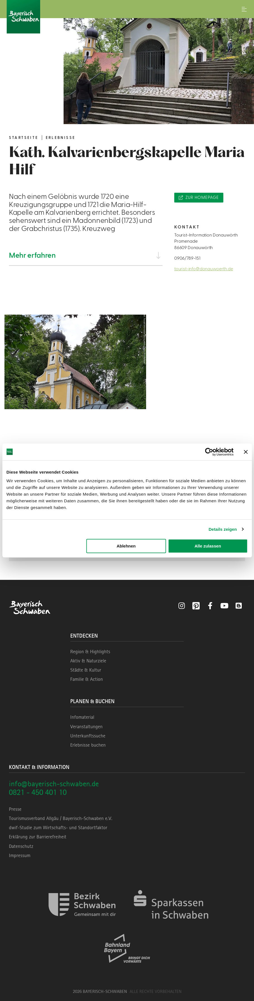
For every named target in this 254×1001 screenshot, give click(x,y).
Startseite (23, 138)
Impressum (19, 855)
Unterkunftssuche (87, 736)
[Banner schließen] (246, 452)
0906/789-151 (187, 258)
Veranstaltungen (86, 726)
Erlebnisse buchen (88, 745)
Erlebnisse (60, 138)
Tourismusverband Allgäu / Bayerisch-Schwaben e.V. (60, 818)
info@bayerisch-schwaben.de (54, 783)
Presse (15, 809)
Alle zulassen (208, 546)
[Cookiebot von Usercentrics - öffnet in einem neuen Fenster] (209, 452)
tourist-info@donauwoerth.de (203, 269)
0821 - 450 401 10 (38, 792)
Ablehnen (126, 546)
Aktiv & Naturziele (88, 661)
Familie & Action (86, 679)
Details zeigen (223, 529)
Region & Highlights (90, 651)
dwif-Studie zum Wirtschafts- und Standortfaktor (58, 827)
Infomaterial (82, 717)
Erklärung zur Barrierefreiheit (37, 837)
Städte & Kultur (85, 670)
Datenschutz (21, 846)
